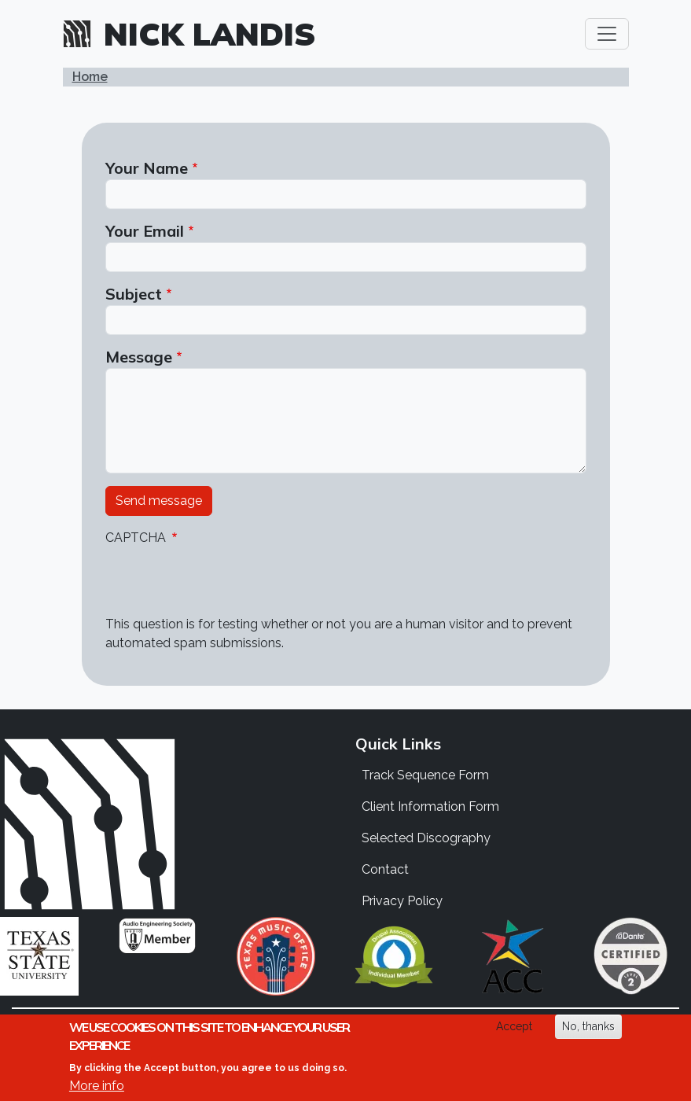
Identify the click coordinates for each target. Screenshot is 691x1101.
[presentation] (224, 584)
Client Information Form (430, 806)
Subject (133, 294)
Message (138, 356)
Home (90, 76)
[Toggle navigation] (607, 34)
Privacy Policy (402, 900)
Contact (385, 869)
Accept (514, 1026)
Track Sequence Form (425, 775)
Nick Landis (210, 33)
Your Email (144, 231)
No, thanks (588, 1026)
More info (96, 1085)
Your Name (146, 168)
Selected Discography (426, 837)
